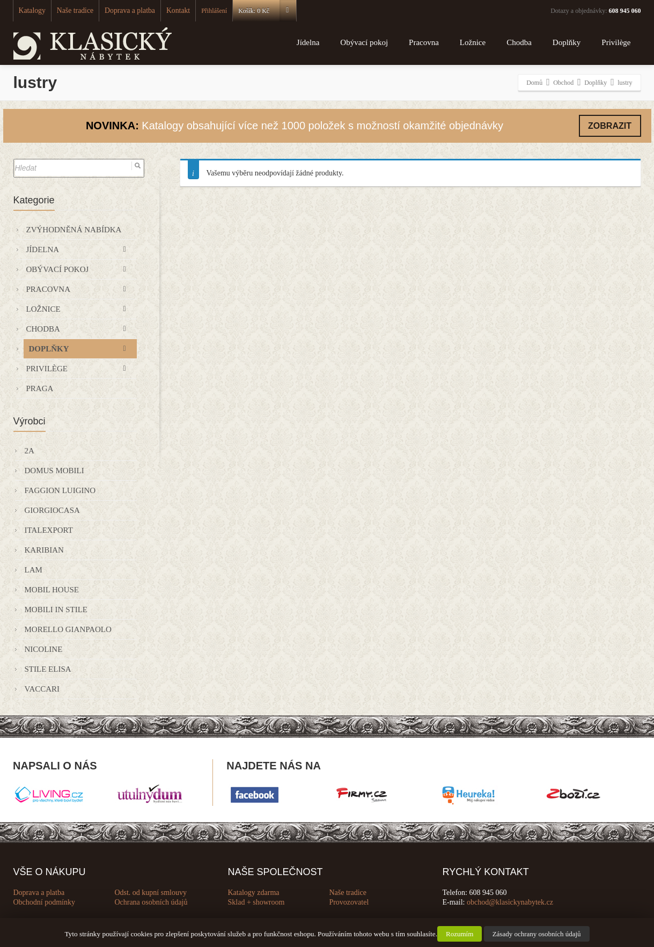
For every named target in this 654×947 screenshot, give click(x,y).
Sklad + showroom (256, 902)
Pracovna (424, 42)
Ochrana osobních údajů (150, 902)
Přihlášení (197, 10)
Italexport (49, 530)
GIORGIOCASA (52, 510)
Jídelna (308, 42)
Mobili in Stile (56, 609)
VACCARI (42, 689)
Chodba (519, 42)
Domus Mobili (54, 470)
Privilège (615, 42)
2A (29, 450)
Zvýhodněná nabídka (74, 229)
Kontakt (162, 10)
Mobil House (52, 589)
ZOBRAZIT (609, 125)
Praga (40, 388)
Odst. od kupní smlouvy (150, 893)
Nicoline (44, 649)
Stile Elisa (48, 669)
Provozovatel (349, 902)
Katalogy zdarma (254, 893)
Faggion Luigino (60, 490)
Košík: (249, 10)
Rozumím (459, 934)
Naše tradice (70, 10)
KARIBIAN (44, 550)
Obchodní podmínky (44, 902)
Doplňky (567, 42)
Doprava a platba (119, 10)
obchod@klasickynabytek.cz (510, 902)
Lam (33, 570)
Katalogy (30, 10)
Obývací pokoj (364, 42)
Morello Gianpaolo (68, 629)
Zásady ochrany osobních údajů (537, 934)
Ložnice (473, 42)
